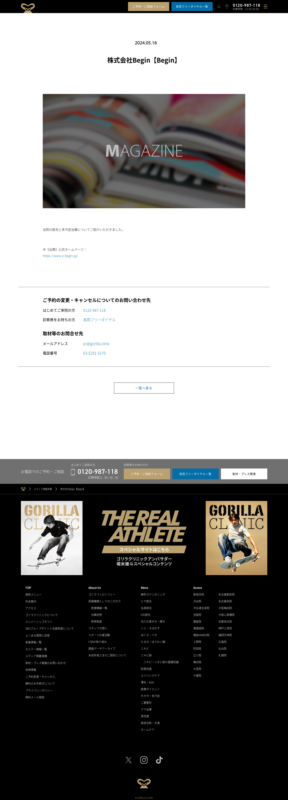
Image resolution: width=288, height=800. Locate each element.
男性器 (145, 715)
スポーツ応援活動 (99, 634)
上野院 (197, 641)
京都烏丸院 (225, 620)
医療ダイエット (150, 688)
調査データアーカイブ (101, 647)
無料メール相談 (34, 695)
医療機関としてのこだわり (104, 600)
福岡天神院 (225, 634)
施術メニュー (33, 593)
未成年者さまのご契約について (107, 654)
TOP (28, 587)
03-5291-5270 (94, 353)
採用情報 (30, 668)
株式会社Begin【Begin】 (72, 487)
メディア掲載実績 (43, 487)
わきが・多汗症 (150, 695)
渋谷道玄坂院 (201, 607)
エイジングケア (150, 674)
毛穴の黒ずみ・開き (153, 620)
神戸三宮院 (225, 627)
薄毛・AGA (147, 681)
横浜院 (197, 661)
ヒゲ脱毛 (146, 600)
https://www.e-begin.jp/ (60, 255)
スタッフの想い (97, 627)
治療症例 (96, 614)
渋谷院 (197, 600)
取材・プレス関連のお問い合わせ (45, 661)
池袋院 (197, 614)
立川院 (197, 654)
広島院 (222, 641)
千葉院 (197, 674)
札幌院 (222, 654)
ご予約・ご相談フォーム (149, 7)
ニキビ (145, 647)
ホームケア (147, 729)
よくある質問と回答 (37, 634)
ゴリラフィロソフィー (101, 593)
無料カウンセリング (153, 593)
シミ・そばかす (150, 627)
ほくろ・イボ (149, 634)
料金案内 (30, 600)
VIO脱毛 (146, 614)
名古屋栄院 (225, 600)
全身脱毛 (146, 607)
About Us (94, 587)
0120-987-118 (94, 310)
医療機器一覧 (99, 607)
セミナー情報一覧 (36, 647)
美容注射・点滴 (150, 722)
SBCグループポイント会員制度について (49, 627)
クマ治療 (146, 708)
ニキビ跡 (146, 654)
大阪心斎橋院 (226, 614)
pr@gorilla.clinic (96, 343)
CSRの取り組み (97, 641)
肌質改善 (146, 668)
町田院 (197, 647)
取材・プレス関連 (244, 473)
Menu (144, 587)
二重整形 (146, 701)
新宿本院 (198, 593)
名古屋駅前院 (226, 593)
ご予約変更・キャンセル (40, 674)
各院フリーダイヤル (99, 319)
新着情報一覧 (33, 641)
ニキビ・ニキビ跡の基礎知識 (161, 661)
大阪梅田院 (225, 607)
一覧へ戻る (144, 388)
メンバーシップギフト (38, 620)
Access (197, 587)
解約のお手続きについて (40, 681)
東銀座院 (198, 627)
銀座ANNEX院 (201, 634)
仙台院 (222, 647)
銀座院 (197, 620)
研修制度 (96, 620)
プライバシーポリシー (38, 688)
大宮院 (197, 668)
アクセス (30, 607)
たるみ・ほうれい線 (153, 641)
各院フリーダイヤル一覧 (192, 7)
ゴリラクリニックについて (41, 614)
